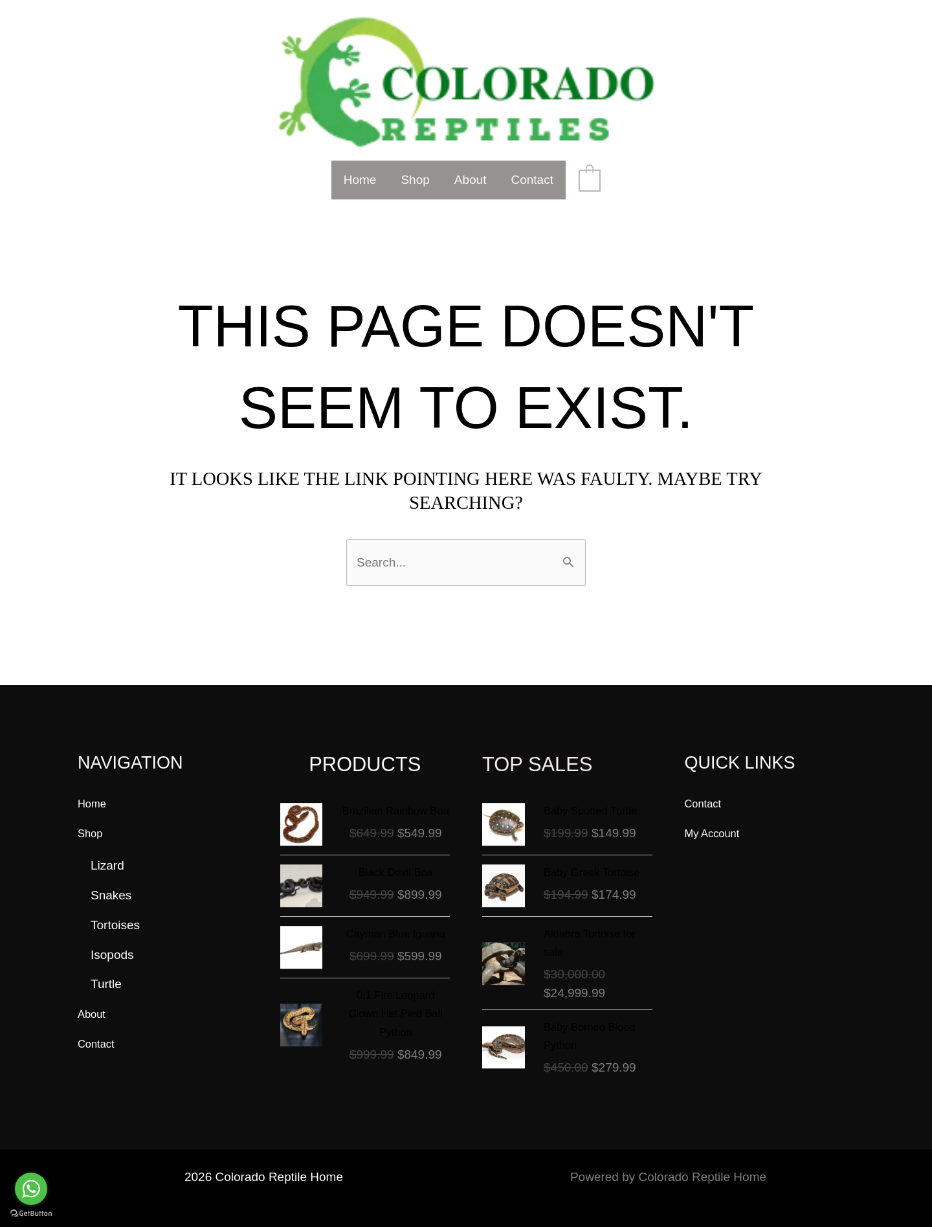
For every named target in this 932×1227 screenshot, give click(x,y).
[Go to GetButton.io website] (31, 1214)
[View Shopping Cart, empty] (590, 179)
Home (360, 179)
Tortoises (115, 911)
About (470, 179)
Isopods (112, 941)
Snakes (111, 882)
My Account (716, 819)
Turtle (106, 971)
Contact (532, 179)
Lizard (107, 852)
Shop (415, 179)
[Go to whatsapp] (31, 1189)
